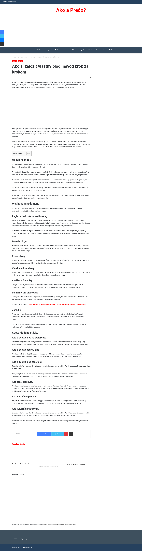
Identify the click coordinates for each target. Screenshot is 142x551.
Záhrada (90, 50)
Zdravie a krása (100, 50)
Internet (26, 57)
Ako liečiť (37, 50)
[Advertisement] (71, 32)
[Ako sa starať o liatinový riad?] (51, 457)
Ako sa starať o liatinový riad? (48, 467)
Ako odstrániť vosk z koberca (75, 464)
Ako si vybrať (47, 50)
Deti (56, 50)
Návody (74, 50)
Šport (82, 50)
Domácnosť (65, 50)
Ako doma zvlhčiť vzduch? (20, 464)
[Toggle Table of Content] (27, 153)
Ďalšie (111, 50)
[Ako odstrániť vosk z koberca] (78, 456)
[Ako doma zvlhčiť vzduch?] (24, 455)
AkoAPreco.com (17, 57)
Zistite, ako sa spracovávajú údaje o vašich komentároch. (60, 524)
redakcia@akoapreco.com (25, 539)
